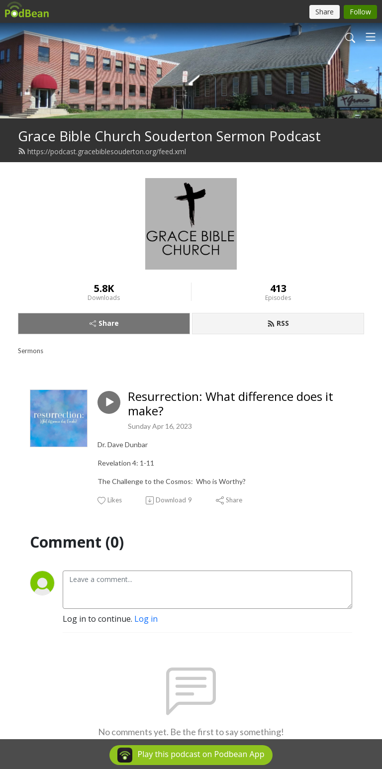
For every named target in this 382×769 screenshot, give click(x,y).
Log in (146, 618)
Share (104, 323)
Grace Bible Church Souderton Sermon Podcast (169, 136)
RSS (278, 323)
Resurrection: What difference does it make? (230, 403)
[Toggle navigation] (370, 36)
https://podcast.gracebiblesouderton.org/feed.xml (102, 151)
